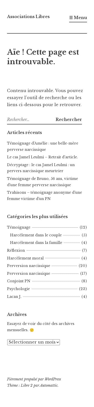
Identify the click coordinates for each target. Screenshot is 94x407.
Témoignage (18, 227)
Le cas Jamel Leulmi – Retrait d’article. (42, 157)
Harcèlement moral (25, 258)
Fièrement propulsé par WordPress (34, 379)
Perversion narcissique (28, 265)
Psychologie (18, 289)
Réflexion (16, 250)
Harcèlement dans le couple (36, 235)
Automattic (49, 385)
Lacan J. (14, 296)
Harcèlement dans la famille (36, 242)
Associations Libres (28, 16)
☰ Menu (78, 17)
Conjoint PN (18, 281)
